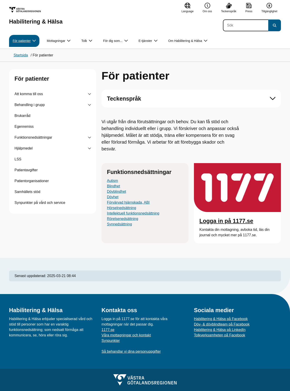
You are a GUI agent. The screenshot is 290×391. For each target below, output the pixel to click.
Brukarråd (22, 116)
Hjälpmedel (23, 148)
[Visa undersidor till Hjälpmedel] (89, 148)
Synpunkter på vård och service (39, 203)
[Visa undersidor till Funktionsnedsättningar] (89, 137)
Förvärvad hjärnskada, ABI (128, 202)
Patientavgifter (26, 170)
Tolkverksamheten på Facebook (219, 335)
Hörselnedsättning (121, 208)
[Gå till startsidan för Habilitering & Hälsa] (36, 15)
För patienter (31, 78)
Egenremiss (24, 126)
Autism (112, 181)
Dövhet (112, 197)
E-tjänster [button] (148, 41)
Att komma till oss (28, 94)
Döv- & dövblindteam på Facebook (221, 324)
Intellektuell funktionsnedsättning (133, 213)
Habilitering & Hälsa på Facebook (221, 319)
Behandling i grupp (29, 105)
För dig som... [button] (115, 41)
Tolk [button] (86, 41)
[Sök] (245, 25)
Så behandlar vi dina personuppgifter (131, 351)
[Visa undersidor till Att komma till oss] (89, 94)
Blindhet (113, 186)
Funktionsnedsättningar (33, 137)
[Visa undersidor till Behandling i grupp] (89, 105)
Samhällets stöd (27, 192)
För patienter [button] (24, 41)
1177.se (108, 330)
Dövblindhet (116, 191)
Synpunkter (111, 341)
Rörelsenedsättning (122, 219)
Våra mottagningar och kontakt (126, 335)
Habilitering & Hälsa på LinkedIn (220, 330)
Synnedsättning (119, 224)
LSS (17, 159)
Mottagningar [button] (58, 41)
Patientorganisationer (31, 181)
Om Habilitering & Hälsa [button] (187, 41)
